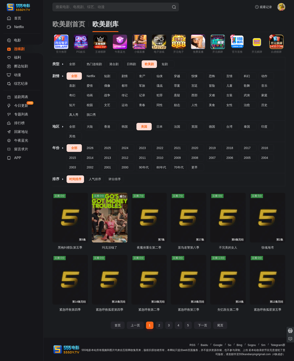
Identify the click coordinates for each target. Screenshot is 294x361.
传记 (125, 95)
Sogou (252, 345)
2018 (229, 148)
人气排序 (95, 179)
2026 (90, 148)
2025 (107, 148)
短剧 (165, 64)
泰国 (247, 126)
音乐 (264, 85)
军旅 (142, 85)
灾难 (212, 95)
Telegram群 (278, 345)
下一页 (202, 325)
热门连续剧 (94, 64)
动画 (90, 95)
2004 (264, 157)
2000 (125, 167)
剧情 (125, 76)
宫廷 (194, 85)
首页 (118, 325)
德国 (212, 126)
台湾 (229, 126)
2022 (159, 148)
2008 (194, 157)
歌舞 (247, 85)
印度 (264, 126)
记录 (142, 95)
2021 (177, 148)
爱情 (90, 85)
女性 (229, 105)
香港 (107, 126)
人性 (194, 105)
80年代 (161, 167)
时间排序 (75, 179)
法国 (177, 126)
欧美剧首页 (68, 24)
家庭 (264, 95)
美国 (144, 126)
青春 (142, 105)
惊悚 (194, 76)
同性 (159, 105)
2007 (212, 157)
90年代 (144, 167)
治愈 (247, 105)
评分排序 (114, 179)
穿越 (177, 76)
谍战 (159, 85)
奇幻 (72, 95)
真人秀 (73, 114)
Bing (239, 345)
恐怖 (212, 76)
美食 (212, 105)
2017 (247, 148)
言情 (229, 76)
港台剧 (114, 64)
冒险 (212, 85)
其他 (72, 136)
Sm (263, 345)
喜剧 (72, 85)
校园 (90, 105)
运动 (125, 105)
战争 (107, 95)
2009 (177, 157)
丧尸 (142, 76)
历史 (264, 105)
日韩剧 (131, 64)
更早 (194, 167)
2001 (107, 167)
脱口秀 (91, 114)
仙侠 (159, 76)
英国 (194, 126)
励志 (177, 105)
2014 (90, 157)
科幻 (247, 76)
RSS (192, 345)
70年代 (179, 167)
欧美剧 (149, 64)
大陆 (90, 126)
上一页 (135, 325)
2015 (72, 157)
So (229, 345)
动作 (264, 76)
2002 (90, 167)
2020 (194, 148)
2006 (229, 157)
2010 (159, 157)
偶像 (107, 85)
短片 (72, 105)
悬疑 (177, 95)
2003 (72, 167)
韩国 (125, 126)
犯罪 (159, 95)
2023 (142, 148)
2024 (125, 148)
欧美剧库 (105, 24)
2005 (247, 157)
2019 (212, 148)
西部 (194, 95)
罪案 (177, 85)
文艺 (107, 105)
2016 (264, 148)
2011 (142, 157)
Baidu (204, 345)
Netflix (91, 76)
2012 (125, 157)
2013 (107, 157)
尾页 (220, 325)
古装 (229, 95)
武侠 (247, 95)
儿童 (229, 85)
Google (217, 345)
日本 (159, 126)
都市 (125, 85)
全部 (72, 64)
